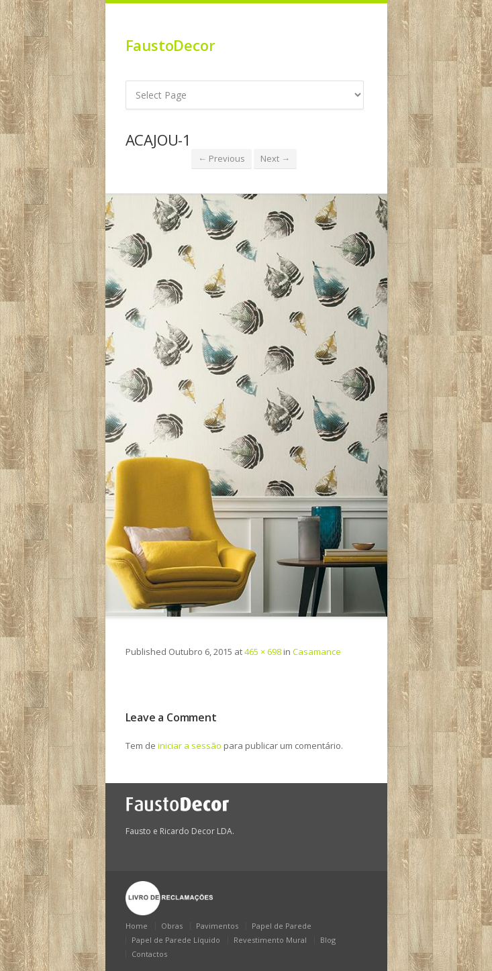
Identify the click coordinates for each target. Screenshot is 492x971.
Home (137, 926)
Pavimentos (217, 926)
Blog (328, 940)
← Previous (221, 158)
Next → (275, 158)
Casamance (317, 652)
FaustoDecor (170, 45)
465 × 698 (262, 652)
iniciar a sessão (190, 745)
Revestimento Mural (270, 940)
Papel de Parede (281, 926)
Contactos (149, 954)
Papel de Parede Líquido (176, 940)
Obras (172, 926)
